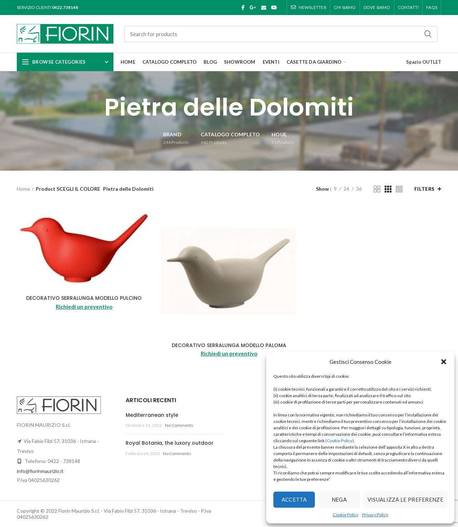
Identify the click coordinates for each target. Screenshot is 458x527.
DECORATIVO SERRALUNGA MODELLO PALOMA (229, 345)
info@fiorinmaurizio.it (40, 471)
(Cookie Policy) (339, 440)
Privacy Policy (375, 514)
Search (428, 34)
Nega (339, 499)
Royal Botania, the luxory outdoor (170, 443)
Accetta (294, 499)
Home (23, 189)
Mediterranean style (152, 415)
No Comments (179, 425)
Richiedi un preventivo (84, 306)
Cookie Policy (346, 514)
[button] (443, 361)
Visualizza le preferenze (405, 499)
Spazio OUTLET (423, 62)
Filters (424, 189)
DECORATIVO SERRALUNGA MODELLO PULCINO (84, 298)
